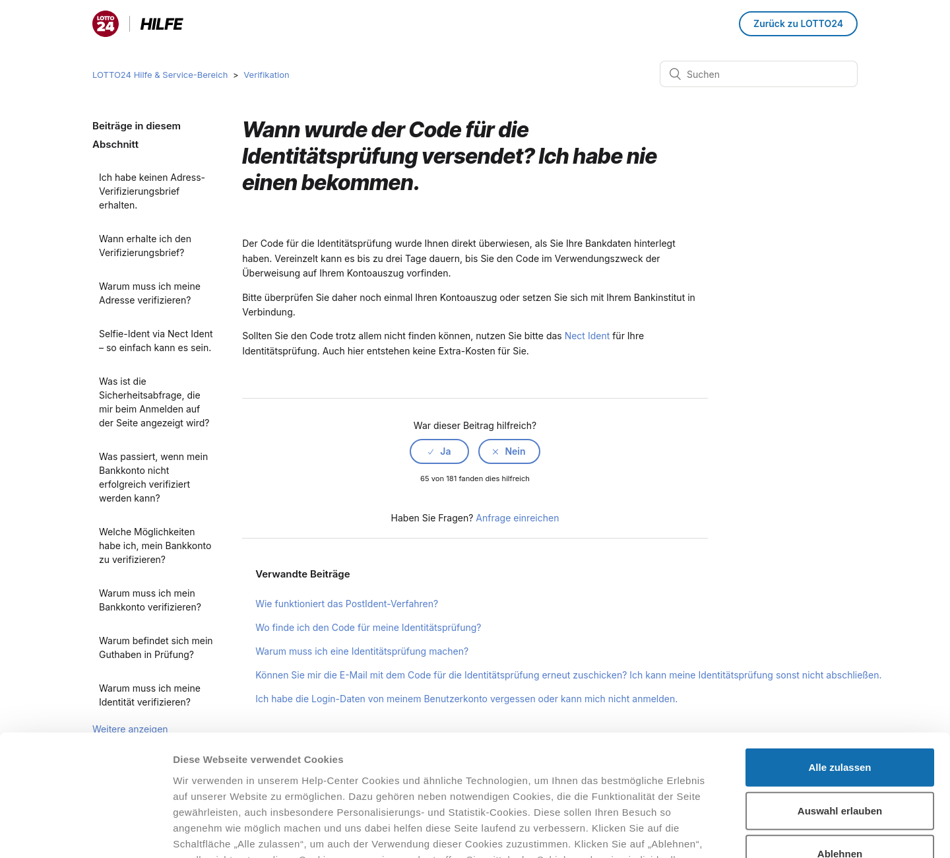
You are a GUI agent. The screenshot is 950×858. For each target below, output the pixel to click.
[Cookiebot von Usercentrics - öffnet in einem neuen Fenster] (85, 832)
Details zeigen (701, 832)
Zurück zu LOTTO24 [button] (798, 23)
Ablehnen (839, 742)
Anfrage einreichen (517, 517)
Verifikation (266, 74)
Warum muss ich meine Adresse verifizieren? (150, 293)
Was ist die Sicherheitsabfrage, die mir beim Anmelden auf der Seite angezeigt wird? (154, 402)
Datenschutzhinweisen (229, 780)
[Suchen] (759, 74)
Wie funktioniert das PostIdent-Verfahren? (346, 603)
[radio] (439, 451)
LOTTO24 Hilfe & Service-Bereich (160, 74)
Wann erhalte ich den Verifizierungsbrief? (145, 245)
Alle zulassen (839, 656)
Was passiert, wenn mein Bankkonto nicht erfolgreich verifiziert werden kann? (153, 477)
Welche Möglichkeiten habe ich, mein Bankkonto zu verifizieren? (155, 545)
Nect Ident (587, 335)
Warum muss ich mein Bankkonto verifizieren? (150, 599)
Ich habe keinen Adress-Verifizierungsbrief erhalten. (152, 191)
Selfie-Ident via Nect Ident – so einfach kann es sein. (156, 340)
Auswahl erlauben (840, 699)
